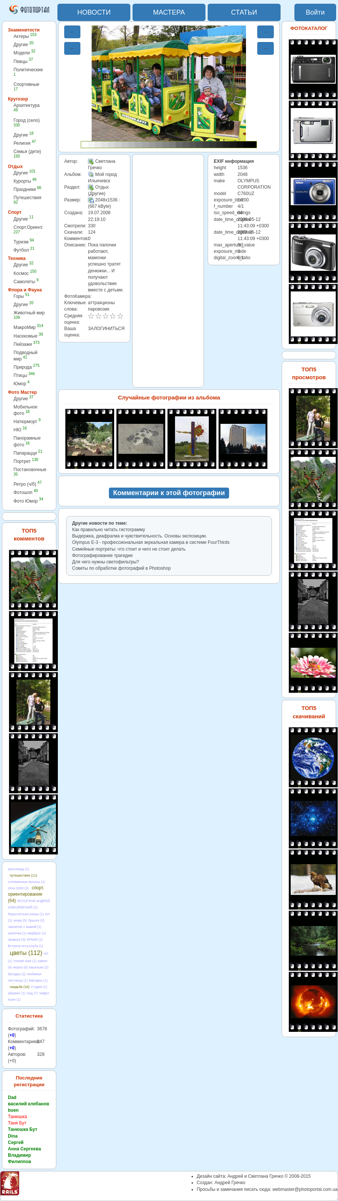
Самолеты (26, 281)
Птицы (24, 375)
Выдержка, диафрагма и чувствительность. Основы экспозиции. (139, 536)
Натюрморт (27, 421)
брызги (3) (36, 920)
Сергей (16, 1142)
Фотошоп (26, 492)
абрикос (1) (17, 993)
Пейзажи (26, 344)
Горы (21, 296)
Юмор (22, 383)
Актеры (25, 36)
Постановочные (30, 471)
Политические (28, 72)
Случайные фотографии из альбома (169, 397)
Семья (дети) (27, 153)
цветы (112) (26, 953)
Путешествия (27, 199)
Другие (23, 44)
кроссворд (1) (18, 869)
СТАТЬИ (244, 12)
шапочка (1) (17, 933)
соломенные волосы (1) (26, 882)
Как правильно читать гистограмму (108, 529)
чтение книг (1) (24, 961)
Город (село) (27, 122)
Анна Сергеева (24, 1148)
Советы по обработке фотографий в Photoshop (121, 568)
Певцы (23, 61)
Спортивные (26, 86)
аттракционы (101, 302)
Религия (25, 143)
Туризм (24, 242)
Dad (12, 1097)
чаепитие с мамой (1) (24, 927)
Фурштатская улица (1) (26, 914)
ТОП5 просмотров (309, 373)
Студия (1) (39, 987)
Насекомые (28, 336)
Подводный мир (26, 356)
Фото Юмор (28, 501)
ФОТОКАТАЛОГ (308, 28)
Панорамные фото (27, 441)
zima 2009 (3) (18, 888)
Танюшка (17, 1116)
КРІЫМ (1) (35, 939)
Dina (13, 1136)
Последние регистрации (29, 1081)
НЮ (20, 429)
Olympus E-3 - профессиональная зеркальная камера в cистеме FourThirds (150, 542)
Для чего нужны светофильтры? (105, 561)
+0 (12, 1035)
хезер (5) (20, 920)
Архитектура (27, 107)
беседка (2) (17, 974)
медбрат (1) (37, 933)
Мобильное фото (26, 410)
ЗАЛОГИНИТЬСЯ (106, 328)
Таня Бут (17, 1123)
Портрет (26, 461)
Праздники (27, 189)
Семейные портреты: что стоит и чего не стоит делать (129, 549)
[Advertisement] (168, 270)
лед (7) (32, 993)
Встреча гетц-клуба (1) (25, 946)
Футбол (24, 250)
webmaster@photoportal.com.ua (305, 1189)
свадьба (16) (20, 987)
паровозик (98, 309)
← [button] (72, 32)
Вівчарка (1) (38, 980)
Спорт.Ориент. (28, 229)
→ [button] (265, 32)
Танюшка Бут (22, 1129)
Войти (315, 12)
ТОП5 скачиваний (309, 712)
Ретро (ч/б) (28, 484)
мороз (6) (20, 967)
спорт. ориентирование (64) (26, 894)
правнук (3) (17, 939)
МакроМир (28, 327)
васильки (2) (38, 967)
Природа (26, 367)
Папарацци (28, 453)
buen (13, 1110)
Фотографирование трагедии (102, 555)
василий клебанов (28, 1103)
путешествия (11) (23, 875)
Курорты (25, 181)
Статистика (29, 1016)
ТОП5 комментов (29, 534)
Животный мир (29, 315)
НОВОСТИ (94, 12)
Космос (25, 273)
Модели (24, 53)
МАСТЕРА (169, 12)
